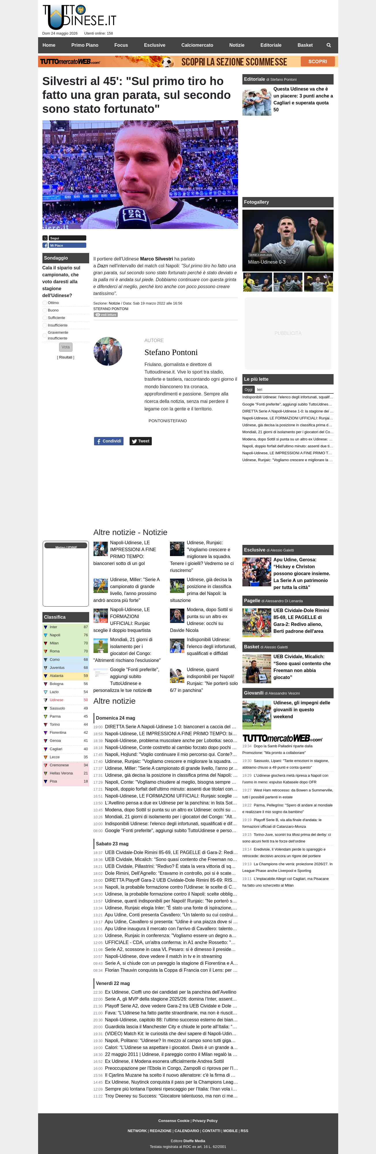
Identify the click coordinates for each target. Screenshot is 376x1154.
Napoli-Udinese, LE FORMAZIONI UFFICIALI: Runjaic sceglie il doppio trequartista (190, 795)
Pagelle (252, 600)
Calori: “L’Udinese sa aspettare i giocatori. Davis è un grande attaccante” (179, 1047)
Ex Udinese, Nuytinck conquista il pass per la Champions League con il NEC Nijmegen (194, 1082)
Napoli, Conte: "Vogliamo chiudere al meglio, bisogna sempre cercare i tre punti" (187, 782)
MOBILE (230, 1131)
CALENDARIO (187, 1131)
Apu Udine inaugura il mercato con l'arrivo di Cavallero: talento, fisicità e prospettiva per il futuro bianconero (214, 928)
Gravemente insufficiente (58, 335)
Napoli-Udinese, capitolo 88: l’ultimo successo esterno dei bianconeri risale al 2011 (189, 1019)
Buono (53, 310)
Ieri (259, 389)
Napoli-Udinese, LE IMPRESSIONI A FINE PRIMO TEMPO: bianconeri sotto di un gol (192, 733)
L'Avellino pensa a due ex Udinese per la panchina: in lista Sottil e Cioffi (178, 802)
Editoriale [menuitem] (271, 45)
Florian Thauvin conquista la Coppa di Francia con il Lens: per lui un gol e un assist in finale (198, 970)
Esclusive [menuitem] (154, 45)
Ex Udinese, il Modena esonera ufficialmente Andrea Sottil (164, 1061)
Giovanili (254, 692)
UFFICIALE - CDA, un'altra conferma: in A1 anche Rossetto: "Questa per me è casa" (191, 942)
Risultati (65, 357)
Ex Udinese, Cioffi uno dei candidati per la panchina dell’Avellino (170, 992)
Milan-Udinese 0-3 (267, 262)
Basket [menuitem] (305, 45)
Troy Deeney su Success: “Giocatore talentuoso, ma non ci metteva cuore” (181, 1095)
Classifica (55, 617)
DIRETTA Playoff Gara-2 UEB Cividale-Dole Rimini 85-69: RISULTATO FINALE (186, 880)
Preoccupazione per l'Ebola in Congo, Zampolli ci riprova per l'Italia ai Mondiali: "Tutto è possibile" (204, 1068)
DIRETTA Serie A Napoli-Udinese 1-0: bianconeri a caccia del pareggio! (178, 726)
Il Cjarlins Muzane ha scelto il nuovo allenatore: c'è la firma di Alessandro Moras (186, 1075)
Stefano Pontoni (110, 309)
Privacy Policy (205, 1121)
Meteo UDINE (66, 548)
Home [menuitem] (49, 45)
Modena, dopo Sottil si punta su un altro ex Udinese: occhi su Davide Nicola (182, 809)
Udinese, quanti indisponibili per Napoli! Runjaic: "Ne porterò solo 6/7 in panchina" (189, 900)
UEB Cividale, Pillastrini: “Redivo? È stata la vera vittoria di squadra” (174, 866)
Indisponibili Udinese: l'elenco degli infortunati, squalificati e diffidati (211, 646)
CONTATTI (211, 1131)
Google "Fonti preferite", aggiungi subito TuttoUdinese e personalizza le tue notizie (189, 830)
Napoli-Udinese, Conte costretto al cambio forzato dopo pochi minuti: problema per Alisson (197, 747)
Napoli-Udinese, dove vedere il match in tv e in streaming (163, 956)
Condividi (108, 441)
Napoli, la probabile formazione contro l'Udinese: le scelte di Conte (173, 887)
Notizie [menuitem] (236, 45)
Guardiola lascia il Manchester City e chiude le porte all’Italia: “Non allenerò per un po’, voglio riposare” (210, 1026)
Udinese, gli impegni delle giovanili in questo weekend (302, 709)
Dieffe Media (194, 1141)
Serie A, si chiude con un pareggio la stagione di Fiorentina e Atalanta (176, 963)
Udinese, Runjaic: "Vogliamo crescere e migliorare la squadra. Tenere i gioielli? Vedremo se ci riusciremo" (202, 556)
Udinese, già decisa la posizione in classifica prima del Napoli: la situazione (182, 775)
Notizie (114, 303)
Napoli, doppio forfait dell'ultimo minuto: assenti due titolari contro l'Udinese (181, 789)
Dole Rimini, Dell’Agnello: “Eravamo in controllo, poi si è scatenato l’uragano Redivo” (191, 873)
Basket (251, 646)
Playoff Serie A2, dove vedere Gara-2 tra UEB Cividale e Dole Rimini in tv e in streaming (195, 1005)
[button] (65, 347)
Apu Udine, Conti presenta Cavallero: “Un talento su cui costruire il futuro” (180, 914)
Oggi (248, 389)
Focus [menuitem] (121, 45)
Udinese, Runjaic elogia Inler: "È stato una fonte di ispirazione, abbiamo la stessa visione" (196, 907)
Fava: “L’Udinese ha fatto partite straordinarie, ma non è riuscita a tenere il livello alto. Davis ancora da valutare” (219, 1012)
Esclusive (254, 549)
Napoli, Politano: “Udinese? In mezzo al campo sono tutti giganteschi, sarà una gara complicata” (203, 1040)
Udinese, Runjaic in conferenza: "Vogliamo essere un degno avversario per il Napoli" (191, 935)
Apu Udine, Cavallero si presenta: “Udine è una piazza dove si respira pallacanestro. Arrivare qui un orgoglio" (216, 921)
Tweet (140, 441)
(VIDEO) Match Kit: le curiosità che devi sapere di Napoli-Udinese (172, 1033)
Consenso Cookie (174, 1121)
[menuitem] (329, 45)
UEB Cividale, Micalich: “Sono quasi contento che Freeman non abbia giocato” (185, 859)
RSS (244, 1131)
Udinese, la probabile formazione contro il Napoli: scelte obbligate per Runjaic (184, 894)
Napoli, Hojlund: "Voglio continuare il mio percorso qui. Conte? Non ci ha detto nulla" (191, 754)
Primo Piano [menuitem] (85, 45)
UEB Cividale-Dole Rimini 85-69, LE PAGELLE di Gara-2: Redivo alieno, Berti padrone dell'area (203, 852)
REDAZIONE (160, 1131)
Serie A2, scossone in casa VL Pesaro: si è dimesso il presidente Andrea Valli (184, 949)
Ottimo (53, 303)
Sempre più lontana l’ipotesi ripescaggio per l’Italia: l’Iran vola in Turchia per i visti (188, 1089)
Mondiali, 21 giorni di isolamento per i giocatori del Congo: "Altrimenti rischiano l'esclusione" (198, 816)
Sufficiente (56, 318)
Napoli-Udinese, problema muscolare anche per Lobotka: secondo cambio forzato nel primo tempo (205, 740)
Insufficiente (58, 325)
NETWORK (137, 1131)
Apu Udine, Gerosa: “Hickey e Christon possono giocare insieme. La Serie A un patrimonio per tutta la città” (302, 573)
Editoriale (255, 79)
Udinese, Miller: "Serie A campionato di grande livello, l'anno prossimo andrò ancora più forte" (200, 768)
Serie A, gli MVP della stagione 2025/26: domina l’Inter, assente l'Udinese (180, 999)
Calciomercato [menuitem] (197, 45)
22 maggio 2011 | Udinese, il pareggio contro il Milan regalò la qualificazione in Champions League (206, 1054)
